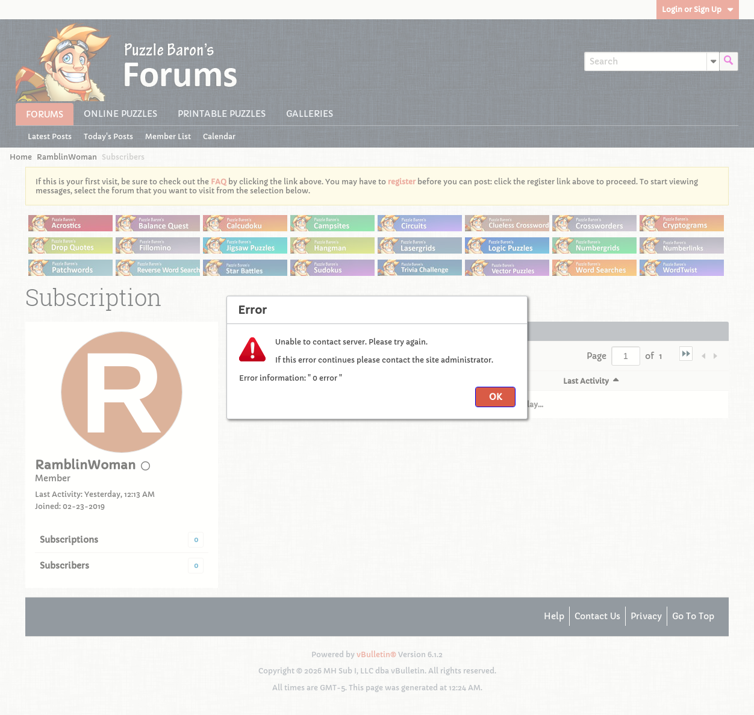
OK (495, 397)
